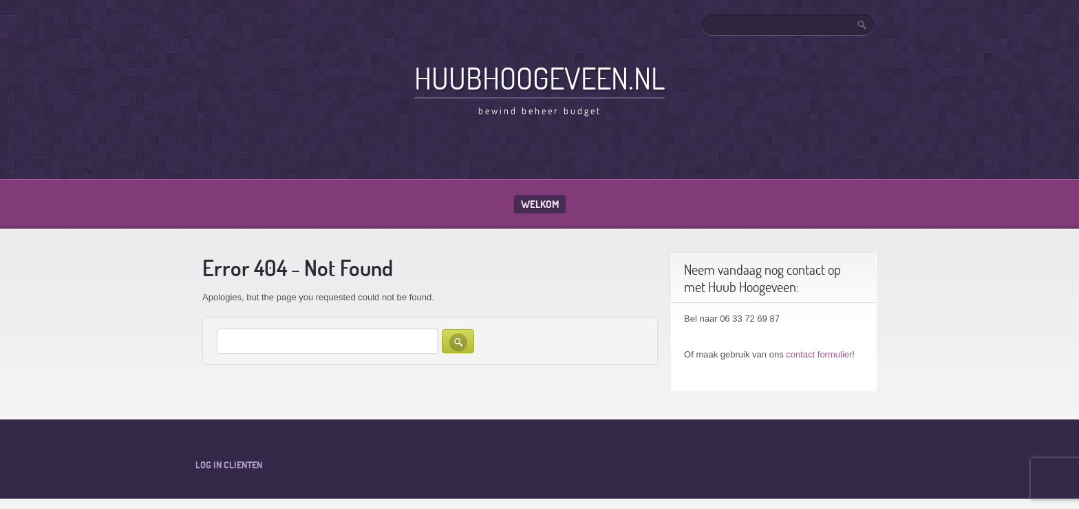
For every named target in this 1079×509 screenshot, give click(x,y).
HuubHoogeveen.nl (539, 78)
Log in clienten (228, 465)
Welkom (540, 204)
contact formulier (819, 354)
